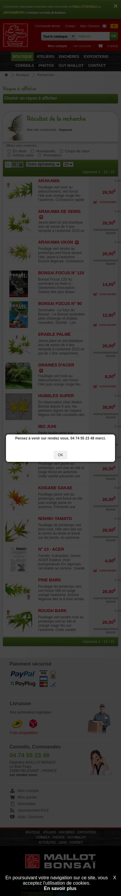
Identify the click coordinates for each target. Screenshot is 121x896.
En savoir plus (60, 888)
